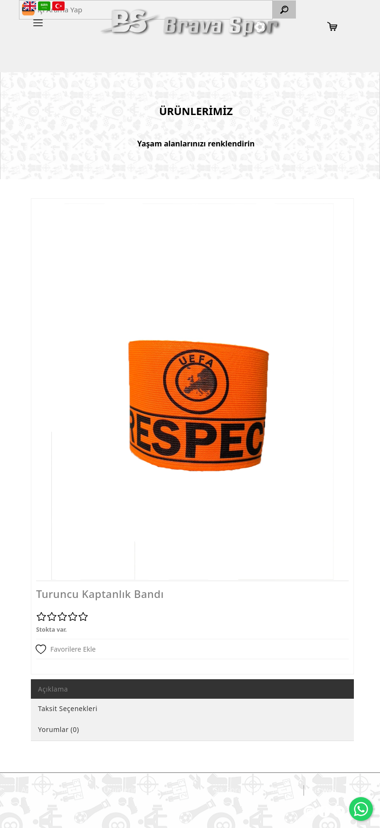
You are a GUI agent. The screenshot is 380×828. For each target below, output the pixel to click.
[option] (192, 391)
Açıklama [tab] (53, 688)
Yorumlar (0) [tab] (58, 729)
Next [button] (335, 396)
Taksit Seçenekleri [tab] (67, 708)
